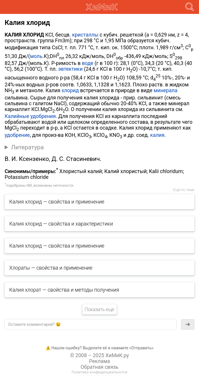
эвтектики (70, 69)
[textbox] (90, 324)
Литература (27, 147)
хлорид (70, 90)
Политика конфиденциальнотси (99, 372)
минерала (166, 90)
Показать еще (99, 309)
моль (36, 56)
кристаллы (85, 35)
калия (157, 135)
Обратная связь (100, 367)
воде (87, 63)
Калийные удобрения (30, 116)
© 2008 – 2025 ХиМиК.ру (99, 355)
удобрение (17, 135)
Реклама (99, 361)
